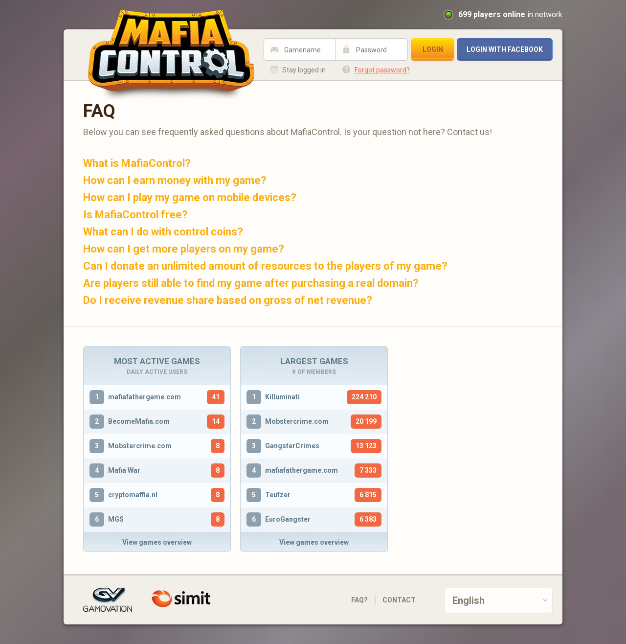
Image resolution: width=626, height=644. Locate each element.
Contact (399, 600)
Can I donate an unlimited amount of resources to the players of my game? (265, 266)
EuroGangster (288, 519)
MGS (116, 519)
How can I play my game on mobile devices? (189, 197)
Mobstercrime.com (140, 446)
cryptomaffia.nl (132, 495)
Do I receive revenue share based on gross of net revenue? (227, 300)
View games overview (157, 542)
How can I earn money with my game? (175, 180)
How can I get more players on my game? (183, 249)
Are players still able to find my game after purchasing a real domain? (251, 283)
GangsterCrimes (292, 446)
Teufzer (278, 495)
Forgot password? (382, 70)
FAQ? (359, 600)
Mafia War (124, 470)
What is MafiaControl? (137, 163)
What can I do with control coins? (163, 232)
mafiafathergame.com (144, 397)
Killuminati (282, 397)
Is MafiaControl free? (135, 214)
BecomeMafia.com (139, 421)
